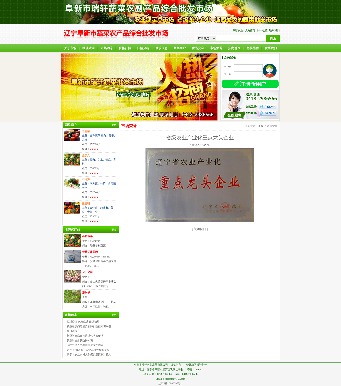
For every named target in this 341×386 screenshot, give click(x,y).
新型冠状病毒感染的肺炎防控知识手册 (89, 326)
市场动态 (107, 48)
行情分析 (143, 48)
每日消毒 (72, 331)
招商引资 (234, 48)
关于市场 (70, 48)
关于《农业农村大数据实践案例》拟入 (89, 354)
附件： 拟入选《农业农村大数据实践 (88, 349)
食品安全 (198, 48)
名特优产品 (72, 229)
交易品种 (252, 48)
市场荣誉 (216, 48)
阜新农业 (237, 30)
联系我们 (274, 30)
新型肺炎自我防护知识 (80, 340)
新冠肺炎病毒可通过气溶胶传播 (85, 335)
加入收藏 (262, 30)
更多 (114, 125)
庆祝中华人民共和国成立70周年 (85, 345)
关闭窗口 (200, 229)
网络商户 (180, 48)
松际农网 (191, 364)
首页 (260, 125)
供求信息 (161, 48)
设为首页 (250, 30)
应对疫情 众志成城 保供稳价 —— (86, 321)
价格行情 (125, 48)
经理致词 (88, 48)
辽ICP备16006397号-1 (170, 383)
